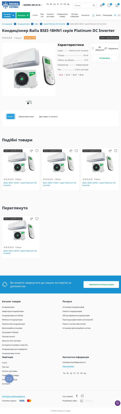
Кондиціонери (23, 24)
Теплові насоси (8, 336)
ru (115, 15)
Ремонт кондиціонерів (72, 311)
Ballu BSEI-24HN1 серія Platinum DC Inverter (99, 184)
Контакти (85, 15)
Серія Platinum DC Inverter (54, 24)
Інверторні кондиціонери (13, 311)
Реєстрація (107, 15)
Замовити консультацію (101, 284)
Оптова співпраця (74, 15)
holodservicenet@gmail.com (74, 362)
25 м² (68, 75)
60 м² (81, 75)
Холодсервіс (7, 24)
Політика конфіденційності (13, 396)
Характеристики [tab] (26, 116)
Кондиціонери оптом (11, 353)
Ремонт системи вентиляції (74, 324)
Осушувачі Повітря (10, 332)
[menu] (9, 15)
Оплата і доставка (50, 15)
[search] (93, 5)
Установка (104, 58)
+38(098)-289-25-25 (31, 5)
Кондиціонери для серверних (14, 349)
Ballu (37, 24)
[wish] (36, 150)
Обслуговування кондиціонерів (76, 315)
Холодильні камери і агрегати (15, 345)
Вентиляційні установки (12, 328)
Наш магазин (68, 366)
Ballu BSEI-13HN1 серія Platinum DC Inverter (59, 184)
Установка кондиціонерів (73, 307)
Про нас (42, 15)
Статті (35, 15)
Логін (98, 15)
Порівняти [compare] (111, 48)
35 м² (75, 75)
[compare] (31, 150)
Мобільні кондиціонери (12, 319)
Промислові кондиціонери (13, 324)
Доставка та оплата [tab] (48, 116)
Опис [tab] (10, 116)
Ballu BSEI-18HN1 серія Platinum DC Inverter (20, 252)
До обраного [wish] (98, 48)
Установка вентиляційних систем (77, 328)
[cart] (116, 5)
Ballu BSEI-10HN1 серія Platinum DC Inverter (20, 184)
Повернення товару (62, 15)
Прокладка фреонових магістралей (78, 319)
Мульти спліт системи (11, 340)
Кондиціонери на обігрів (12, 315)
